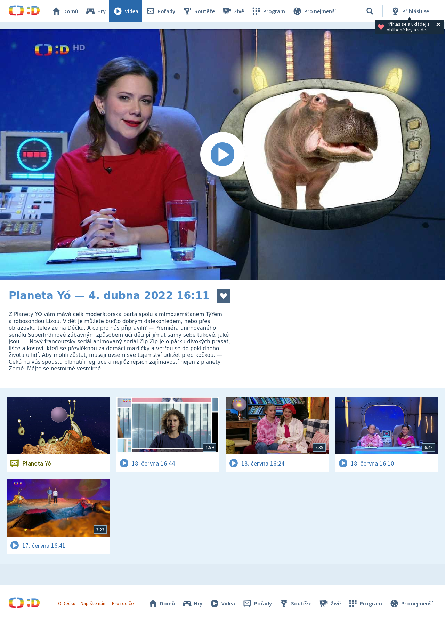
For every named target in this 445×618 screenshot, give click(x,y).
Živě (233, 11)
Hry (95, 11)
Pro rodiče (123, 603)
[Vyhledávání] (369, 11)
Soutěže (198, 11)
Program (268, 11)
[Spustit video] (222, 154)
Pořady (160, 11)
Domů (64, 11)
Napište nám (93, 603)
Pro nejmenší (314, 11)
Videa (125, 11)
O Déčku (66, 603)
